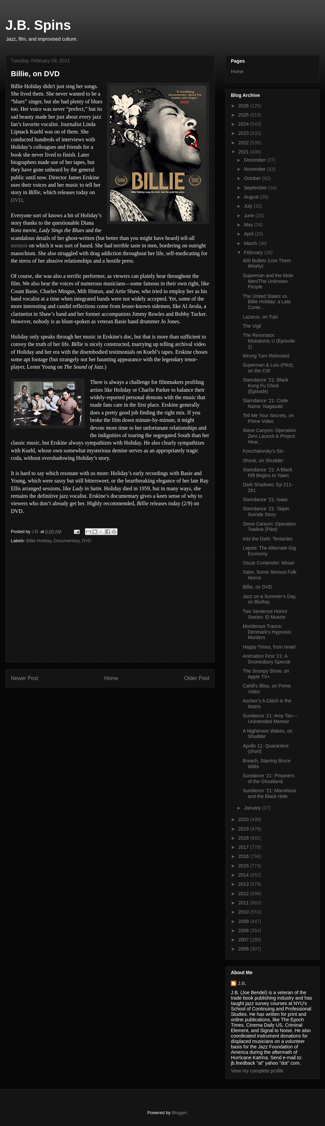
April (249, 234)
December (255, 160)
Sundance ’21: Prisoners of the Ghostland (269, 778)
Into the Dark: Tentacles (267, 538)
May (249, 224)
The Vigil (252, 326)
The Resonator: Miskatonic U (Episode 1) (269, 340)
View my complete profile (257, 1070)
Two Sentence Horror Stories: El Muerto (265, 614)
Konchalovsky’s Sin (263, 451)
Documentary (66, 540)
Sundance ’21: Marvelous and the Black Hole (269, 793)
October (253, 178)
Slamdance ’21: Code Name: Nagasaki (265, 403)
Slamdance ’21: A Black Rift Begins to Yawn (267, 472)
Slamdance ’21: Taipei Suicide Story (266, 511)
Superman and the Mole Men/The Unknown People (268, 281)
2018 (244, 838)
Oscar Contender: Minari (269, 563)
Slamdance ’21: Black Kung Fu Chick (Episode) (265, 385)
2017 (244, 847)
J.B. (242, 983)
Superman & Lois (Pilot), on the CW (268, 367)
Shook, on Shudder (263, 460)
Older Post (196, 678)
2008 (244, 930)
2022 (244, 142)
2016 (244, 856)
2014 (244, 875)
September (256, 187)
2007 (244, 939)
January (253, 808)
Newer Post (24, 678)
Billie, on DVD (257, 587)
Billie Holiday (38, 540)
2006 (244, 948)
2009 (244, 921)
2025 (244, 115)
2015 (244, 865)
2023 (244, 133)
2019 (244, 829)
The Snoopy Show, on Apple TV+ (266, 673)
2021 (244, 152)
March (251, 243)
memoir (19, 245)
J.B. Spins (38, 25)
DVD (17, 200)
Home (111, 678)
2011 (244, 902)
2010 (244, 912)
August (252, 197)
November (255, 169)
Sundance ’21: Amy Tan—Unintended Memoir (270, 718)
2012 (244, 893)
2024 (244, 124)
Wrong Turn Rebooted (266, 356)
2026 (244, 105)
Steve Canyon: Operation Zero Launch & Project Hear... (269, 436)
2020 (244, 819)
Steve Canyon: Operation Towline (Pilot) (269, 526)
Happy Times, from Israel (269, 647)
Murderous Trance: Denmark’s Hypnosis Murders (267, 631)
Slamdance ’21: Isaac (265, 499)
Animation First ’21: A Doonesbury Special (266, 658)
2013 (244, 884)
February (254, 252)
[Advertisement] (110, 609)
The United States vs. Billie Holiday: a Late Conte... (267, 301)
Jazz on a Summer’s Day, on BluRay (270, 599)
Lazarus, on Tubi (260, 317)
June (249, 215)
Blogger (179, 1112)
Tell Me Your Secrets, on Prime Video (268, 418)
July (249, 206)
